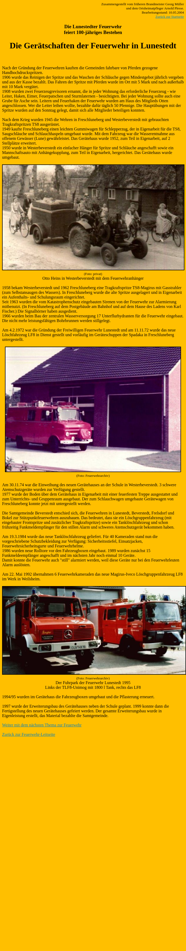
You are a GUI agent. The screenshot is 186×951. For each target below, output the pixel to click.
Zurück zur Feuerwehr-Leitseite (28, 734)
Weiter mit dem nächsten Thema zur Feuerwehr (42, 725)
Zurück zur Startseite (169, 17)
